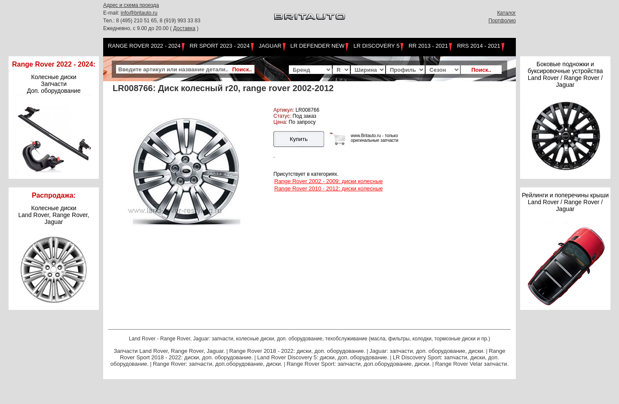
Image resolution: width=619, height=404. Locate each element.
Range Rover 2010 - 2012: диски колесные (328, 188)
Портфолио (502, 21)
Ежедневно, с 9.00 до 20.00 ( (138, 28)
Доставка (184, 28)
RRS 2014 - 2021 (478, 46)
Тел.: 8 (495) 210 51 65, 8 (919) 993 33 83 (151, 21)
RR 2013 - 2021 (428, 46)
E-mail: (112, 13)
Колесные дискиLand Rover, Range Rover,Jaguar (53, 215)
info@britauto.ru (139, 13)
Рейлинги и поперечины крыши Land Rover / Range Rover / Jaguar (565, 202)
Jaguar (270, 46)
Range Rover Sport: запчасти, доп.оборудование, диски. (359, 364)
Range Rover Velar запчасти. (472, 364)
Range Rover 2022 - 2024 (144, 46)
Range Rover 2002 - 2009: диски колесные (328, 181)
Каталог (506, 13)
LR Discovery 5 (376, 46)
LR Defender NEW (318, 46)
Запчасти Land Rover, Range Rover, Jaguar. (169, 351)
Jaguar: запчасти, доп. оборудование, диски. (427, 351)
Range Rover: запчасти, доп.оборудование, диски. (217, 364)
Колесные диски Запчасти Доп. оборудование (54, 83)
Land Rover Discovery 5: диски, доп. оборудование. (323, 357)
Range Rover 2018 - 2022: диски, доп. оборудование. (297, 351)
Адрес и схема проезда (131, 5)
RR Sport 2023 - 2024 (220, 46)
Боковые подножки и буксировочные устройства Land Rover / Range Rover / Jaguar (565, 74)
